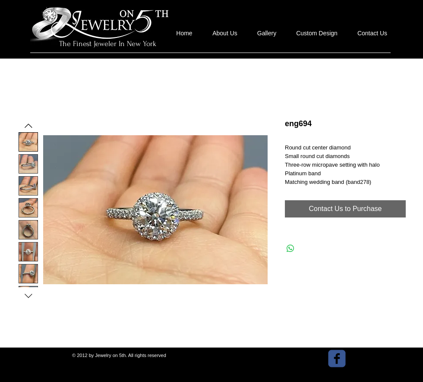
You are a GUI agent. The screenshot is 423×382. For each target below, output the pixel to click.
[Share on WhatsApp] (290, 248)
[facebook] (337, 358)
